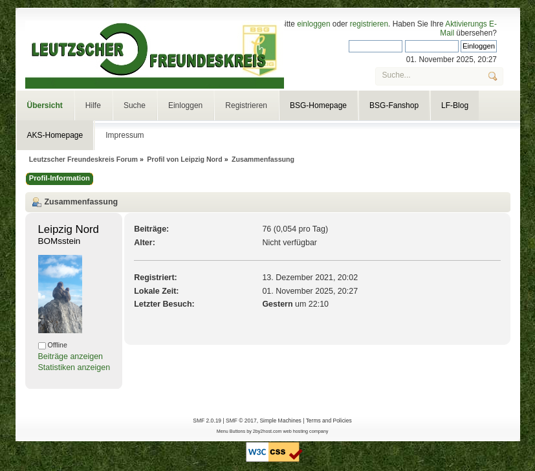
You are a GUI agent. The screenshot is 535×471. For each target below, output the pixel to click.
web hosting (295, 431)
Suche (135, 105)
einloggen (313, 23)
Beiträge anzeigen (71, 356)
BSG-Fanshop (394, 105)
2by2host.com (267, 431)
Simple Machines (280, 420)
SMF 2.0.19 (207, 420)
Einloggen (185, 105)
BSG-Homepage (318, 105)
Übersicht (45, 105)
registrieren (369, 23)
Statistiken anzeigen (74, 367)
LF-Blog (454, 105)
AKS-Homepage (55, 135)
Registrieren (246, 105)
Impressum (124, 135)
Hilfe (93, 105)
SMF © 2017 (241, 420)
